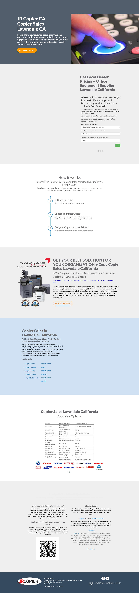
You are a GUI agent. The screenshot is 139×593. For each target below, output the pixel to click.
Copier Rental (30, 371)
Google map (91, 549)
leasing (50, 497)
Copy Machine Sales (32, 378)
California (91, 530)
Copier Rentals (30, 374)
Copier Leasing (30, 367)
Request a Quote (62, 303)
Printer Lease (97, 518)
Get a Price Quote (27, 50)
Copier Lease (30, 364)
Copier (81, 518)
